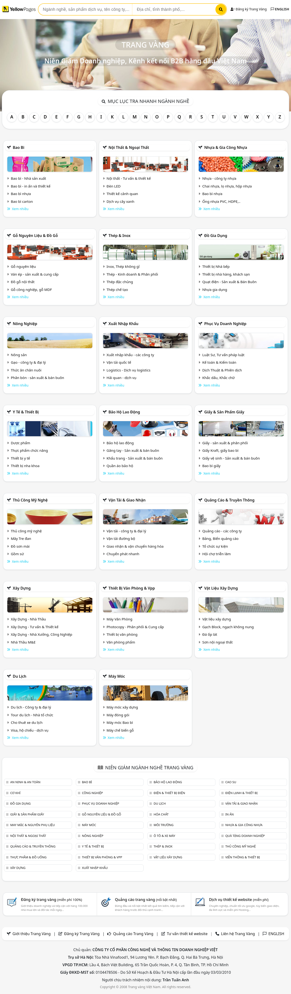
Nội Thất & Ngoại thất (129, 147)
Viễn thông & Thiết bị (242, 857)
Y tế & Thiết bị (26, 412)
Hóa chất (161, 814)
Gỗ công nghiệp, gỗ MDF (31, 289)
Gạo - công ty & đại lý (28, 362)
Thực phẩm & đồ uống (28, 857)
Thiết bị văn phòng (122, 634)
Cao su (230, 782)
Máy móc (117, 676)
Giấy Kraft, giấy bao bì (220, 450)
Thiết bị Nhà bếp (216, 266)
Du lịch (19, 676)
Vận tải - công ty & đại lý (126, 531)
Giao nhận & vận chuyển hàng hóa (135, 546)
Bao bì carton (22, 201)
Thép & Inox (120, 235)
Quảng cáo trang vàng (146, 899)
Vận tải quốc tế (119, 362)
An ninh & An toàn (25, 782)
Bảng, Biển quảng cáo (220, 538)
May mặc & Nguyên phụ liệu (32, 825)
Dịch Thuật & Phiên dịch (222, 370)
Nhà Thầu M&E (23, 642)
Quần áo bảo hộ (120, 465)
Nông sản (19, 354)
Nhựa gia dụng (214, 289)
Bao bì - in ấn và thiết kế (30, 186)
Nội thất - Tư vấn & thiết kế (129, 178)
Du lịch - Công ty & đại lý (31, 707)
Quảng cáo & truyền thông (229, 500)
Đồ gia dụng (215, 235)
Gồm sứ (17, 553)
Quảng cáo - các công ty (222, 531)
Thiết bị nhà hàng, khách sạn (226, 274)
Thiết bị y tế (20, 458)
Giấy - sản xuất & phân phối (225, 442)
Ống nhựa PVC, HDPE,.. (221, 201)
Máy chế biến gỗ (120, 730)
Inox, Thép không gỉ (123, 266)
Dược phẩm (20, 442)
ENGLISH (280, 9)
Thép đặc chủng (120, 281)
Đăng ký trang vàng (51, 899)
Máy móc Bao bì (120, 722)
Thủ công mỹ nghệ (30, 500)
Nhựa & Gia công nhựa (225, 147)
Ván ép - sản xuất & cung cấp (35, 274)
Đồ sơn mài (20, 546)
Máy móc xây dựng (122, 707)
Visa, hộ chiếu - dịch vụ (29, 730)
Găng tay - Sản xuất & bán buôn (133, 450)
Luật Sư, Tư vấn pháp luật (223, 354)
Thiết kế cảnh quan (122, 193)
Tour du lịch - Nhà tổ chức (32, 715)
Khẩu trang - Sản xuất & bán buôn (135, 458)
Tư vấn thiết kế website (188, 933)
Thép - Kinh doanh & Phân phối (132, 274)
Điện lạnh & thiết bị (241, 793)
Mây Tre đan (21, 538)
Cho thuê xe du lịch (27, 722)
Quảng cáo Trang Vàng (133, 933)
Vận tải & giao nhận (127, 500)
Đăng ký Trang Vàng (248, 9)
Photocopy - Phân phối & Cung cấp (135, 626)
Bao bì (18, 147)
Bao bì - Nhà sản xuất (28, 178)
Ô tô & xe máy (164, 836)
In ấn (229, 814)
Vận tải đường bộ (121, 538)
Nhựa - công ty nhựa (219, 178)
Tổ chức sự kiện (215, 546)
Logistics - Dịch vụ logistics (128, 370)
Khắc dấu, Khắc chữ (218, 377)
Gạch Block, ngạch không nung (228, 626)
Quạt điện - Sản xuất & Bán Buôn (229, 281)
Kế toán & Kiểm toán (219, 362)
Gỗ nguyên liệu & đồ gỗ (35, 235)
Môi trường (164, 825)
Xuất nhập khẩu (123, 323)
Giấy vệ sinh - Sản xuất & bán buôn (231, 458)
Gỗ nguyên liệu (23, 266)
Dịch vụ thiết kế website (239, 899)
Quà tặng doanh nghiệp (245, 836)
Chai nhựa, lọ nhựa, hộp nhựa (227, 186)
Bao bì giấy (211, 465)
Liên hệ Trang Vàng (238, 933)
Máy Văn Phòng (120, 619)
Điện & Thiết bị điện (169, 793)
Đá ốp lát (209, 634)
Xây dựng (22, 588)
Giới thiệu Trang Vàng (31, 933)
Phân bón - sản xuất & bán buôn (37, 377)
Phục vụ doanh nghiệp (225, 323)
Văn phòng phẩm (121, 642)
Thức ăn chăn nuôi (26, 370)
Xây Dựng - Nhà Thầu (28, 619)
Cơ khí (15, 793)
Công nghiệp (92, 793)
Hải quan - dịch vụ (121, 377)
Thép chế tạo (117, 289)
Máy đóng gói (118, 715)
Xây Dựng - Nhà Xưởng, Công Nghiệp (41, 634)
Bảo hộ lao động (124, 412)
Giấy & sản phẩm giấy (224, 412)
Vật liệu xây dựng (221, 588)
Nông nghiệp (25, 323)
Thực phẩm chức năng (29, 450)
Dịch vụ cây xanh (120, 201)
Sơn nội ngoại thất (217, 642)
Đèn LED (114, 186)
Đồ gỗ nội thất (23, 281)
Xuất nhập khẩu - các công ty (130, 354)
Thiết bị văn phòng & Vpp (132, 588)
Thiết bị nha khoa (25, 465)
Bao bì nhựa (21, 193)
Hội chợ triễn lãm (216, 553)
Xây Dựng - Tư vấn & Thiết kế (34, 626)
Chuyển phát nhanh (123, 553)
